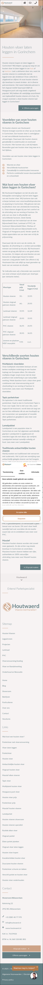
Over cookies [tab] (22, 472)
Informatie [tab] (35, 472)
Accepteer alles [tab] (21, 512)
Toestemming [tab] (8, 472)
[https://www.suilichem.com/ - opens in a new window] (32, 464)
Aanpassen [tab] (21, 519)
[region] (19, 972)
